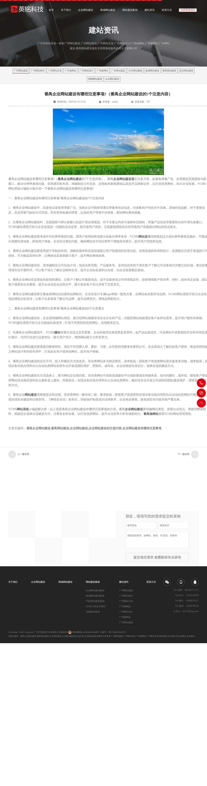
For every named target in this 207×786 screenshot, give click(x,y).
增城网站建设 (95, 79)
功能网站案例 (93, 612)
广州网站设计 (87, 70)
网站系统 (23, 409)
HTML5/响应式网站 (96, 606)
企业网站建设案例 (95, 590)
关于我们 (66, 11)
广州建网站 (102, 70)
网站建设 (31, 394)
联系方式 (167, 11)
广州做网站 (71, 70)
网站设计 (144, 236)
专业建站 (190, 636)
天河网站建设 (135, 70)
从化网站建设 (112, 79)
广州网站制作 (38, 70)
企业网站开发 (173, 636)
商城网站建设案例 (95, 596)
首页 (51, 11)
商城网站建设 (107, 11)
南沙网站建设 (186, 70)
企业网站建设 (85, 11)
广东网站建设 (118, 70)
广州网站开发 (55, 70)
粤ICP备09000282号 (117, 632)
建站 (57, 332)
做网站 (183, 636)
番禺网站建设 (169, 70)
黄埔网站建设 (152, 70)
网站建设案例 (129, 11)
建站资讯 (150, 11)
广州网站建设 (21, 70)
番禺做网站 (150, 413)
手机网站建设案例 (95, 601)
